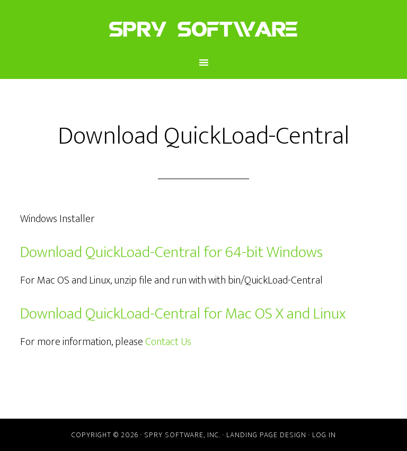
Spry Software (203, 28)
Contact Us (168, 342)
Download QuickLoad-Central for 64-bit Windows (171, 252)
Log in (324, 435)
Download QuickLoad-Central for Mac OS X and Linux (183, 313)
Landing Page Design (266, 435)
